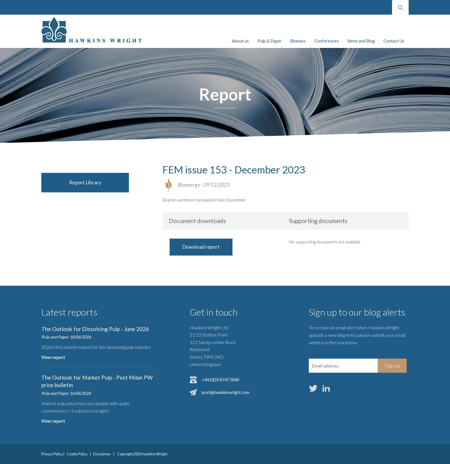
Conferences (326, 40)
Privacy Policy (52, 454)
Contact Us (393, 40)
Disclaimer (102, 454)
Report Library (85, 182)
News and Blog (361, 40)
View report (53, 357)
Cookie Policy (77, 454)
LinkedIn (326, 388)
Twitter (313, 388)
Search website (400, 7)
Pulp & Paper (269, 40)
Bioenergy (189, 185)
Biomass (298, 40)
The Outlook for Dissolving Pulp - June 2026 (95, 329)
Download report (201, 247)
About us (240, 40)
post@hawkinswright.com (225, 392)
